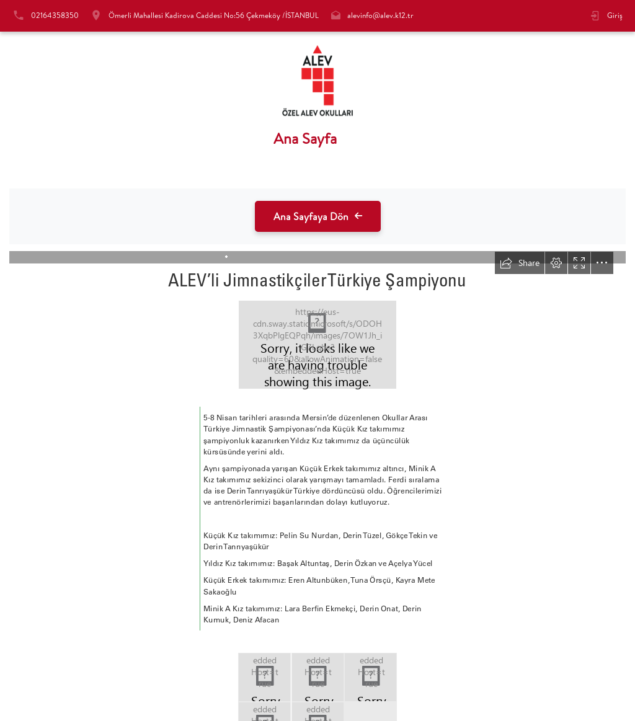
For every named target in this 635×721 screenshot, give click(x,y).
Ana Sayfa (305, 139)
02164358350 (55, 15)
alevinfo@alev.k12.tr (380, 15)
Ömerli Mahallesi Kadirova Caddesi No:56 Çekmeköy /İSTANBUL (214, 15)
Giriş (615, 15)
